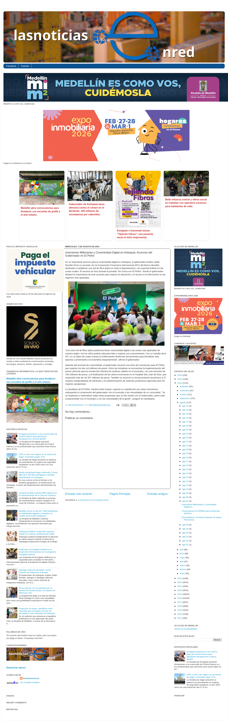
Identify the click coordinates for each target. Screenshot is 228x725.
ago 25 (185, 429)
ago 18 (185, 457)
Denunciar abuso (16, 667)
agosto (183, 402)
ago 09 (185, 493)
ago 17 (185, 461)
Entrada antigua (157, 493)
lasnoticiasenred (31, 678)
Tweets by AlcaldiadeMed (185, 629)
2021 (179, 586)
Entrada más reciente (78, 493)
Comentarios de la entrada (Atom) (93, 500)
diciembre (184, 386)
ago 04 (185, 533)
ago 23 (185, 437)
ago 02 (185, 541)
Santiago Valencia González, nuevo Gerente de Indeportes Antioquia (35, 571)
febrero (183, 569)
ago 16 (185, 465)
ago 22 (185, 441)
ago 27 (185, 422)
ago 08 (185, 497)
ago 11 (185, 485)
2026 (179, 375)
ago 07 (185, 501)
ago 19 (185, 453)
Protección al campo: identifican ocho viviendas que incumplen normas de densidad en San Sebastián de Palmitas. (37, 610)
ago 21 (185, 445)
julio (182, 549)
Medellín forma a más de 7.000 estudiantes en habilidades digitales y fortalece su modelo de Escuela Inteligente (38, 513)
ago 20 (185, 449)
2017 (179, 602)
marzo (183, 565)
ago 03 (185, 536)
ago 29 (185, 414)
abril (182, 561)
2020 (179, 590)
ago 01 (185, 544)
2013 (179, 618)
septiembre (185, 398)
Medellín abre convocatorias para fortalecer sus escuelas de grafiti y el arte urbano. (40, 211)
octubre (183, 394)
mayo (182, 557)
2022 (179, 582)
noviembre (185, 390)
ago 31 (185, 406)
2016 (179, 606)
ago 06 (185, 525)
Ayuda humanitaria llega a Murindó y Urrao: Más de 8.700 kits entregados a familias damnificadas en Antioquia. (38, 474)
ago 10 (185, 489)
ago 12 (185, 481)
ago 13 (185, 477)
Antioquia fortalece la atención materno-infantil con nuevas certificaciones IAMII (37, 532)
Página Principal (119, 493)
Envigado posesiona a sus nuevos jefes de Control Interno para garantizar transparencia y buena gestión (38, 436)
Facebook (11, 66)
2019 (179, 594)
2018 (179, 598)
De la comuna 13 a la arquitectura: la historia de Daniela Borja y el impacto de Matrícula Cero (37, 590)
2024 (179, 383)
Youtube (25, 66)
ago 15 (185, 469)
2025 (179, 379)
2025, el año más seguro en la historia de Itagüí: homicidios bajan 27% (37, 455)
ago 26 (185, 426)
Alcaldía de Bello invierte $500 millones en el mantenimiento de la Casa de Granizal (38, 494)
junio (182, 553)
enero (183, 573)
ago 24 (185, 434)
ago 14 (185, 473)
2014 (179, 614)
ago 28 (185, 418)
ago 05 (185, 529)
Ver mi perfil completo (30, 682)
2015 (179, 610)
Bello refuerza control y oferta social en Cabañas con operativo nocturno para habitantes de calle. (186, 203)
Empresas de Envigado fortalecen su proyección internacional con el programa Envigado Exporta (37, 551)
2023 (179, 578)
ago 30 (185, 410)
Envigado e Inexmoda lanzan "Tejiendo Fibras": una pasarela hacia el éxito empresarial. (135, 234)
